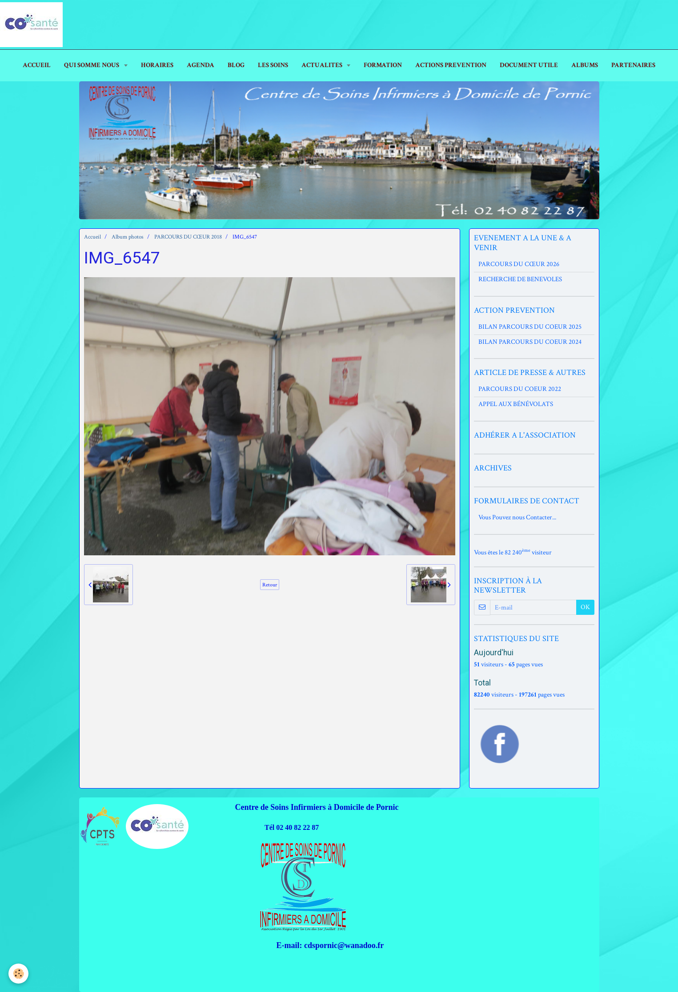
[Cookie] (19, 974)
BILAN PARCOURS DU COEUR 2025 (530, 327)
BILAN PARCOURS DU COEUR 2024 (530, 342)
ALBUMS (584, 65)
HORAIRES (157, 65)
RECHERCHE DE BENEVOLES (520, 279)
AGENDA (200, 65)
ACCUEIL (37, 65)
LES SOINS (273, 65)
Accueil (92, 237)
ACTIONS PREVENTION (450, 65)
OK (585, 607)
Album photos (128, 237)
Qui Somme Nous (92, 65)
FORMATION (383, 65)
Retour (269, 584)
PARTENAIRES (633, 65)
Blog (236, 65)
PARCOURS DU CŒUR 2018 (188, 237)
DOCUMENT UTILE (529, 65)
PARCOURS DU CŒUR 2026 (518, 264)
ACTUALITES (322, 65)
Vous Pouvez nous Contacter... (517, 517)
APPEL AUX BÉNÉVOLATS (515, 404)
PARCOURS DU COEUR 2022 (519, 389)
